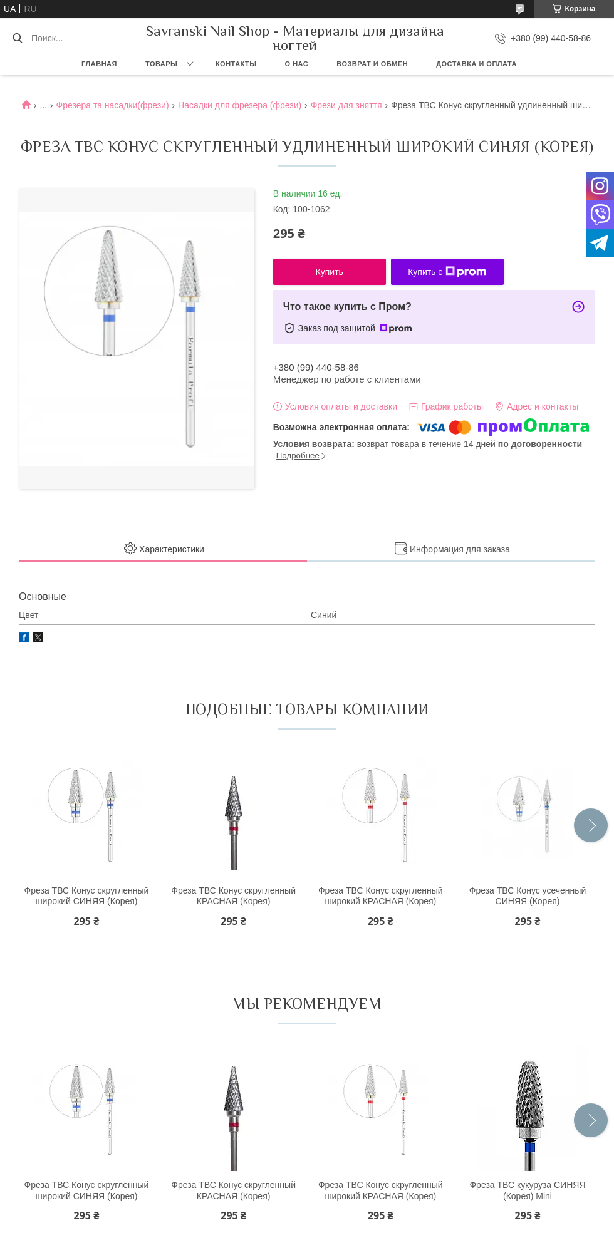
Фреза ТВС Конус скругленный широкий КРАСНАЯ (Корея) (380, 896)
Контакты (236, 64)
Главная (99, 64)
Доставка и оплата (476, 64)
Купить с (447, 271)
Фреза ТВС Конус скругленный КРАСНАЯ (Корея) (233, 896)
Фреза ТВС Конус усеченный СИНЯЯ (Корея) (527, 896)
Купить (329, 272)
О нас (297, 64)
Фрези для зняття (346, 105)
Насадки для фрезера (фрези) (239, 105)
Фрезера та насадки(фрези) (112, 105)
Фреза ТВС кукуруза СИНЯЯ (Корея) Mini (527, 1190)
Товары (161, 64)
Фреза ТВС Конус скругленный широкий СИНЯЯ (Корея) (86, 896)
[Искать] (17, 38)
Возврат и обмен (372, 64)
